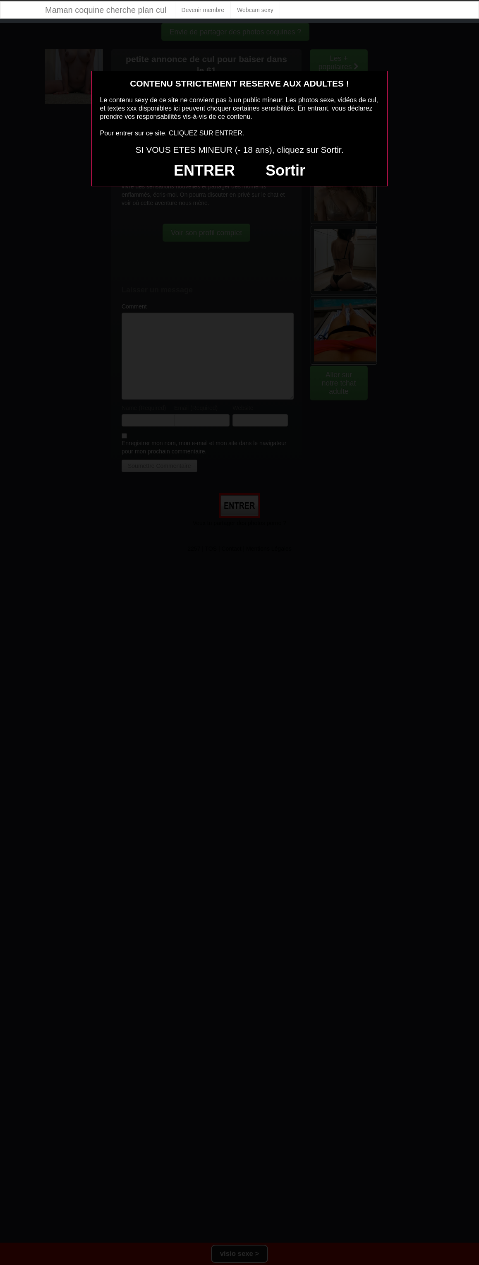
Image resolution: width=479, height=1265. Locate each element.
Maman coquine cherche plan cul (106, 9)
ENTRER (204, 170)
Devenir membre (203, 10)
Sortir (285, 170)
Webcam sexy (255, 10)
